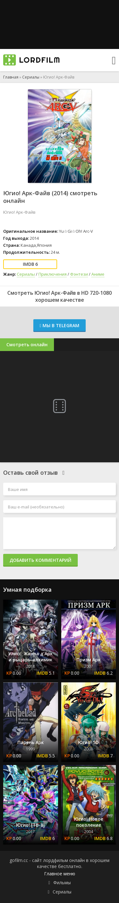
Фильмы (62, 882)
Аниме (97, 274)
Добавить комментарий (40, 560)
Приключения (52, 274)
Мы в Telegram (59, 325)
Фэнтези (79, 274)
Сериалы (30, 77)
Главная (10, 77)
